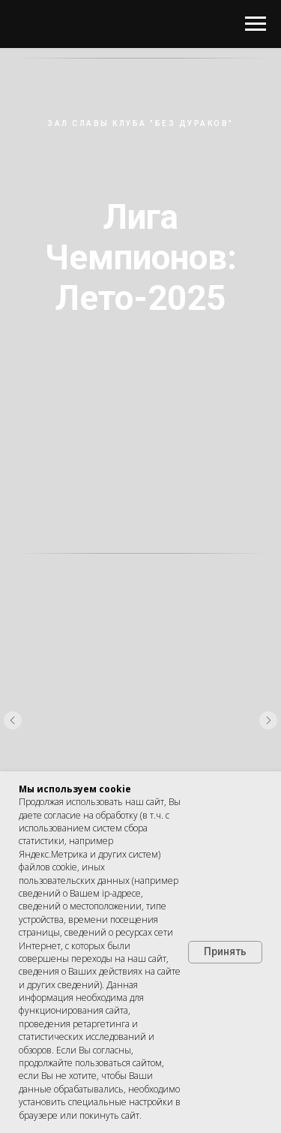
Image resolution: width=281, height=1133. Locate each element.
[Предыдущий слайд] (13, 720)
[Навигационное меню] (255, 24)
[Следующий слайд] (268, 720)
